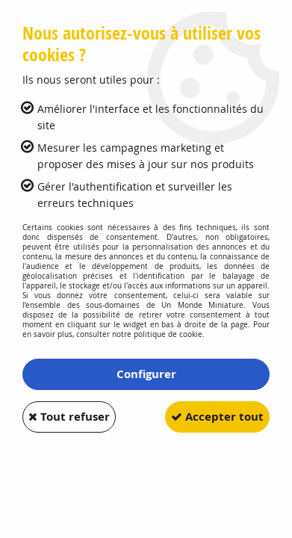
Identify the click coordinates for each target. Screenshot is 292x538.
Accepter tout (217, 416)
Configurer (146, 374)
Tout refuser (69, 416)
